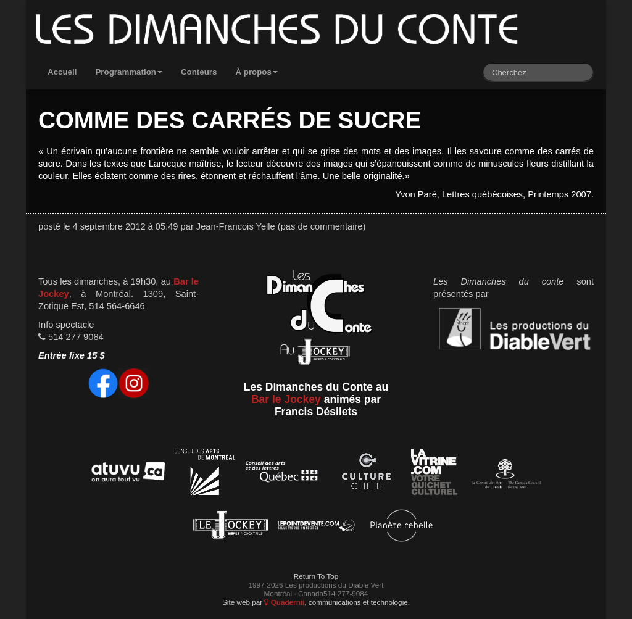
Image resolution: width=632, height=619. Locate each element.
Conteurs (199, 72)
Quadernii (284, 602)
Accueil (62, 72)
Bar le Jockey (286, 399)
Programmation (128, 72)
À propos (256, 72)
